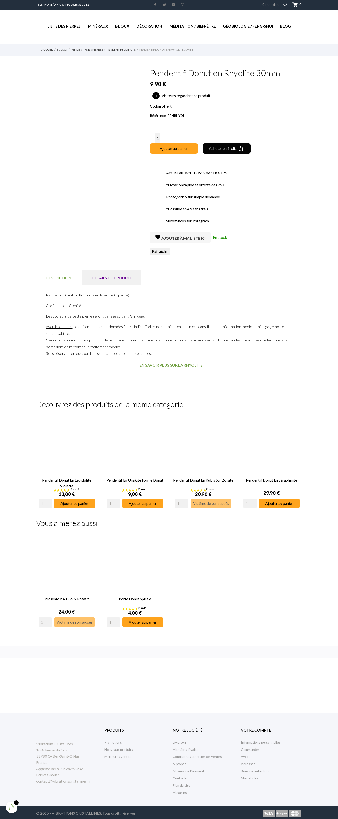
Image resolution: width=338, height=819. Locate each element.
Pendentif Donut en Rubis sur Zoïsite (203, 479)
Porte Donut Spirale (135, 596)
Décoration (149, 26)
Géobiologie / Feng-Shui (248, 26)
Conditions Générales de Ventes (197, 754)
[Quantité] (157, 138)
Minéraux (98, 26)
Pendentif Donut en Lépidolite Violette (66, 482)
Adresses (248, 762)
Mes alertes (250, 776)
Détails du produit (112, 277)
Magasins (180, 790)
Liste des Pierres (64, 26)
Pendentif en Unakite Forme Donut (134, 479)
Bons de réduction (255, 769)
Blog (285, 26)
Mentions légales (185, 747)
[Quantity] (45, 502)
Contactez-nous (185, 776)
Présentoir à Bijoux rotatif (67, 596)
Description (58, 277)
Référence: (158, 116)
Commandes (250, 747)
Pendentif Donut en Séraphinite (271, 479)
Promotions (113, 740)
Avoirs (245, 754)
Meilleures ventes (117, 754)
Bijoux (122, 26)
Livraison (179, 740)
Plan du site (181, 783)
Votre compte (256, 728)
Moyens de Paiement (188, 769)
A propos (179, 762)
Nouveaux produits (118, 747)
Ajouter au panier (174, 148)
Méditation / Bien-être (192, 26)
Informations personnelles (261, 740)
